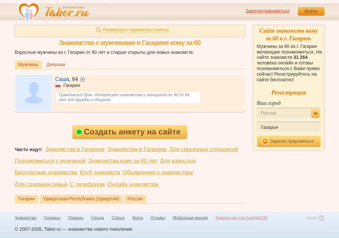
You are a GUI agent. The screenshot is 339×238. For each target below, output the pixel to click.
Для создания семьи (41, 184)
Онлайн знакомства (133, 184)
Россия (135, 198)
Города (97, 218)
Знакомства (25, 218)
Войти (311, 11)
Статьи (118, 218)
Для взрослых (178, 161)
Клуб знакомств (100, 172)
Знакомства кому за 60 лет (123, 161)
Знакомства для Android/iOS (241, 218)
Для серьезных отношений (204, 149)
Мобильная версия (190, 218)
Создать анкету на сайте (128, 131)
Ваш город (269, 103)
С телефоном (87, 184)
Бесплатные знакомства (46, 172)
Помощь (75, 218)
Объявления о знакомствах (158, 172)
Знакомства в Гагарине (75, 149)
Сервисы (52, 218)
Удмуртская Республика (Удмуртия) (81, 198)
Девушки (56, 64)
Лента (137, 218)
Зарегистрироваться (267, 11)
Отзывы (158, 218)
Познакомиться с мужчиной (50, 161)
